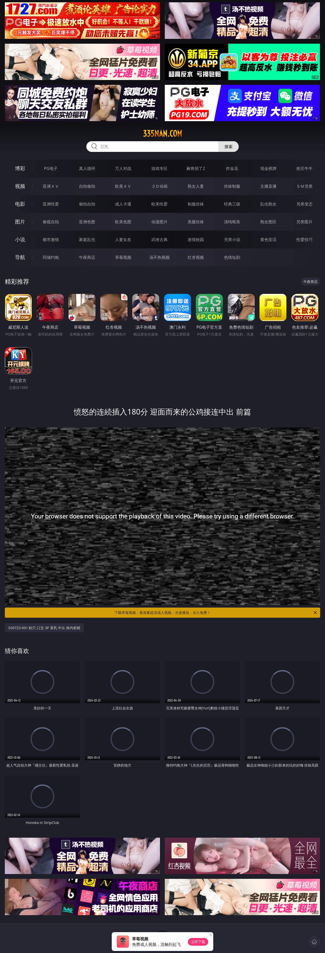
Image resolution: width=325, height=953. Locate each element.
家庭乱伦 (87, 239)
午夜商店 (87, 257)
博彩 (20, 168)
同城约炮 (51, 257)
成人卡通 (123, 204)
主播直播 (268, 186)
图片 (20, 221)
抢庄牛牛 (304, 168)
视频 (20, 186)
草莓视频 (123, 257)
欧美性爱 (159, 204)
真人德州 (87, 168)
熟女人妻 (196, 186)
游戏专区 (159, 168)
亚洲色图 (87, 222)
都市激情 (51, 239)
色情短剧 (232, 257)
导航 (20, 257)
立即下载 (198, 941)
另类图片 (304, 222)
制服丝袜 (196, 204)
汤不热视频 (159, 257)
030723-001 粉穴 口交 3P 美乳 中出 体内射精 (44, 627)
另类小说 (232, 239)
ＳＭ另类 (304, 186)
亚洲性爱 (51, 204)
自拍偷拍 (87, 186)
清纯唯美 (232, 222)
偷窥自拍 (51, 222)
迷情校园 (196, 239)
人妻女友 (123, 239)
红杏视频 (196, 257)
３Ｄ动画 (159, 186)
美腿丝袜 (196, 222)
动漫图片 (159, 222)
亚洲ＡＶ (51, 186)
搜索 (228, 146)
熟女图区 (268, 222)
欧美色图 (123, 222)
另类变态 (304, 204)
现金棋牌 (268, 168)
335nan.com (162, 134)
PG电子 (50, 168)
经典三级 (232, 204)
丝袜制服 (232, 186)
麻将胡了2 (195, 168)
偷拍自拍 (87, 204)
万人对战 (123, 168)
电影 (20, 203)
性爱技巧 (304, 239)
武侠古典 (159, 239)
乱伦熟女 (268, 204)
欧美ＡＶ (123, 186)
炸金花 (232, 168)
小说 (20, 239)
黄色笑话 (268, 239)
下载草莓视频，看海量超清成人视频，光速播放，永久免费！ (216, 613)
